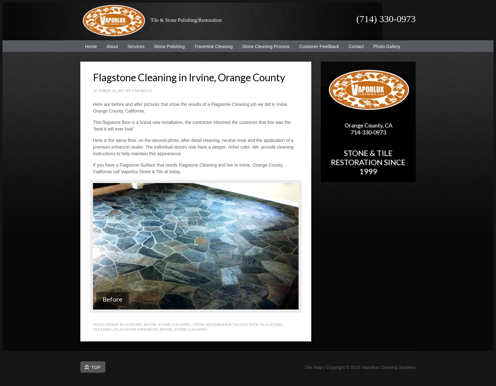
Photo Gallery (386, 46)
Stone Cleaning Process (264, 46)
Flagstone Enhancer (136, 329)
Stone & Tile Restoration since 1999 (368, 162)
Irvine (150, 324)
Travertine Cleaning (211, 46)
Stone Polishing (169, 46)
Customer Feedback (316, 46)
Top (96, 367)
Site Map (313, 367)
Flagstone (131, 324)
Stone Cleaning (174, 324)
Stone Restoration (212, 324)
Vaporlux (142, 91)
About (110, 46)
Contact (356, 46)
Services (134, 46)
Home (91, 46)
